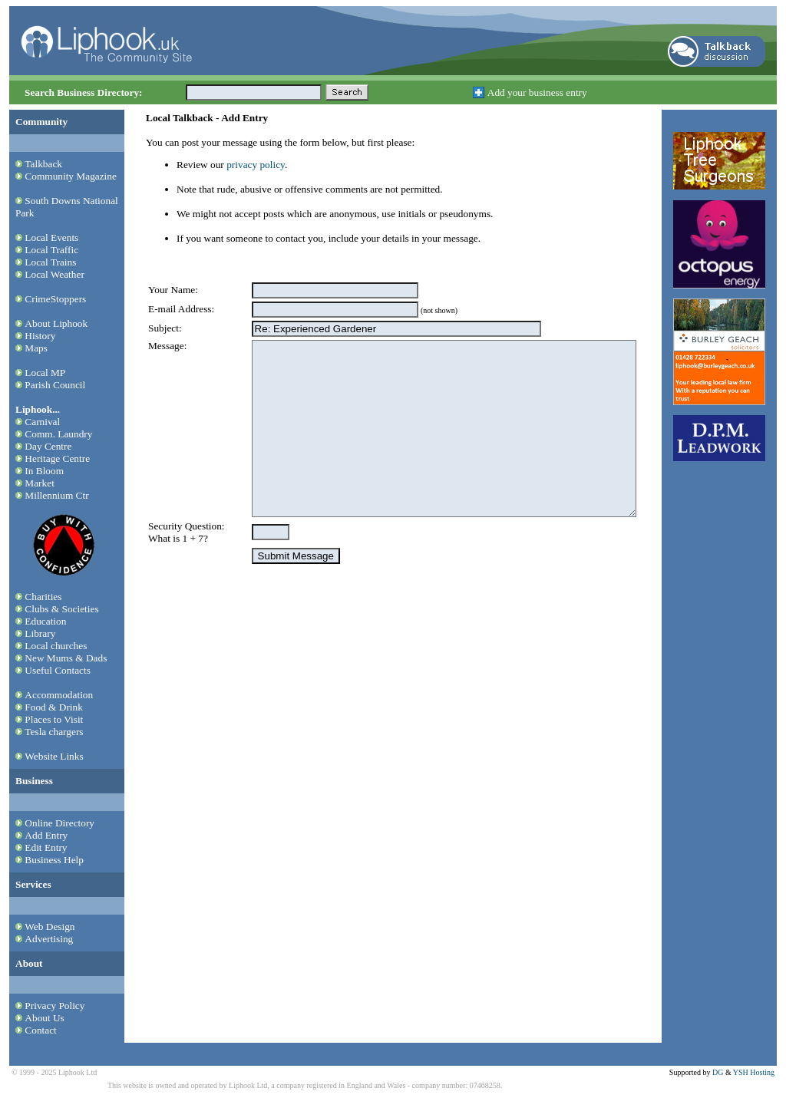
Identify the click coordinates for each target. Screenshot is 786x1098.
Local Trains (50, 262)
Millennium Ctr (56, 495)
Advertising (49, 939)
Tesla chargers (54, 731)
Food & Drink (54, 707)
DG (717, 1072)
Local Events (51, 237)
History (40, 335)
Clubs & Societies (61, 609)
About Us (44, 1018)
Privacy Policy (54, 1005)
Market (39, 483)
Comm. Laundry (58, 434)
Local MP (45, 372)
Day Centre (48, 446)
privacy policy (255, 164)
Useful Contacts (58, 670)
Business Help (54, 860)
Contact (40, 1030)
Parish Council (55, 385)
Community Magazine (71, 176)
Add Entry (46, 835)
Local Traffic (51, 250)
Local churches (56, 645)
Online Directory (59, 823)
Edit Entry (46, 847)
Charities (43, 596)
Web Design (49, 926)
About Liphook (56, 323)
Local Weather (54, 274)
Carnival (42, 421)
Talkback (43, 164)
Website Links (54, 756)
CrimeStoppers (55, 299)
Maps (36, 348)
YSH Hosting (753, 1072)
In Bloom (44, 470)
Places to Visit (54, 719)
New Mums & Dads (66, 658)
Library (40, 633)
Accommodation (59, 695)
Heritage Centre (57, 458)
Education (45, 621)
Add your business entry (537, 92)
